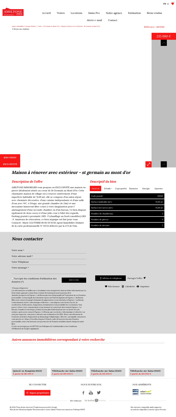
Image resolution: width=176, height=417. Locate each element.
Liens (48, 410)
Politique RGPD (79, 410)
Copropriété (121, 188)
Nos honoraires (39, 410)
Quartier (159, 188)
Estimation (134, 12)
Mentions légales (25, 410)
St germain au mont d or (52, 26)
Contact (112, 20)
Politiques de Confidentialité (53, 326)
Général (95, 188)
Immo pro (94, 12)
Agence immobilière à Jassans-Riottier (24, 26)
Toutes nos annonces (64, 410)
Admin (53, 410)
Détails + (108, 188)
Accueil (46, 12)
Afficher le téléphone (110, 278)
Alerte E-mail (94, 20)
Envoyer (74, 280)
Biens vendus (154, 12)
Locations (76, 12)
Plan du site (14, 410)
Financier (133, 188)
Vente (40, 26)
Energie (146, 188)
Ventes (61, 12)
